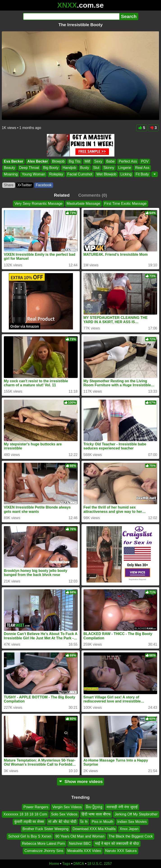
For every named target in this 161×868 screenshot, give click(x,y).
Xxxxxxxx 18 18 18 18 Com (25, 814)
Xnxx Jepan (129, 829)
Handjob (69, 168)
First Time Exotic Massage (125, 203)
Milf (87, 161)
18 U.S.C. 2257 (99, 864)
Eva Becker (13, 161)
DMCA (78, 864)
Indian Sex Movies (132, 822)
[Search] (71, 16)
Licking (126, 174)
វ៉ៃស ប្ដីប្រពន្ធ (94, 807)
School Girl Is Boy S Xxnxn (29, 836)
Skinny (108, 168)
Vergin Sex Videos (67, 807)
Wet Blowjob (106, 174)
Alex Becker (37, 161)
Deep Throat (29, 168)
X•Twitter (25, 185)
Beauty (9, 168)
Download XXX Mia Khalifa (94, 829)
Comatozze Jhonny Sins (43, 851)
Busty (84, 168)
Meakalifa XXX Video (84, 851)
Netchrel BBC (80, 843)
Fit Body (142, 174)
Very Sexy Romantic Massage (38, 203)
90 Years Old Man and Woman (79, 836)
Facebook (44, 185)
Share (9, 185)
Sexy (98, 161)
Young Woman (33, 174)
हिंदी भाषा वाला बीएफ (96, 814)
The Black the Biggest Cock (131, 836)
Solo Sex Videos (64, 814)
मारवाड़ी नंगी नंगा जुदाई (122, 807)
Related (62, 195)
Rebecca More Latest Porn (43, 843)
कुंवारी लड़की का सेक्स (29, 822)
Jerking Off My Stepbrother (136, 814)
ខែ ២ (83, 822)
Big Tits (74, 161)
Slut (96, 168)
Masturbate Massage (83, 203)
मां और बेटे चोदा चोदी (62, 822)
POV (145, 161)
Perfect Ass (128, 161)
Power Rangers (35, 807)
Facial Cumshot (79, 174)
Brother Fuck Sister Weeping (45, 829)
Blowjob (58, 161)
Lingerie (124, 168)
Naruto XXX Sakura (121, 851)
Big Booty (50, 168)
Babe (110, 161)
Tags (66, 864)
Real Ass (142, 168)
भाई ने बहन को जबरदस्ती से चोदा (117, 843)
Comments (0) (92, 195)
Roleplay (56, 174)
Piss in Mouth (102, 822)
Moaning (11, 174)
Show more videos (80, 781)
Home (54, 864)
